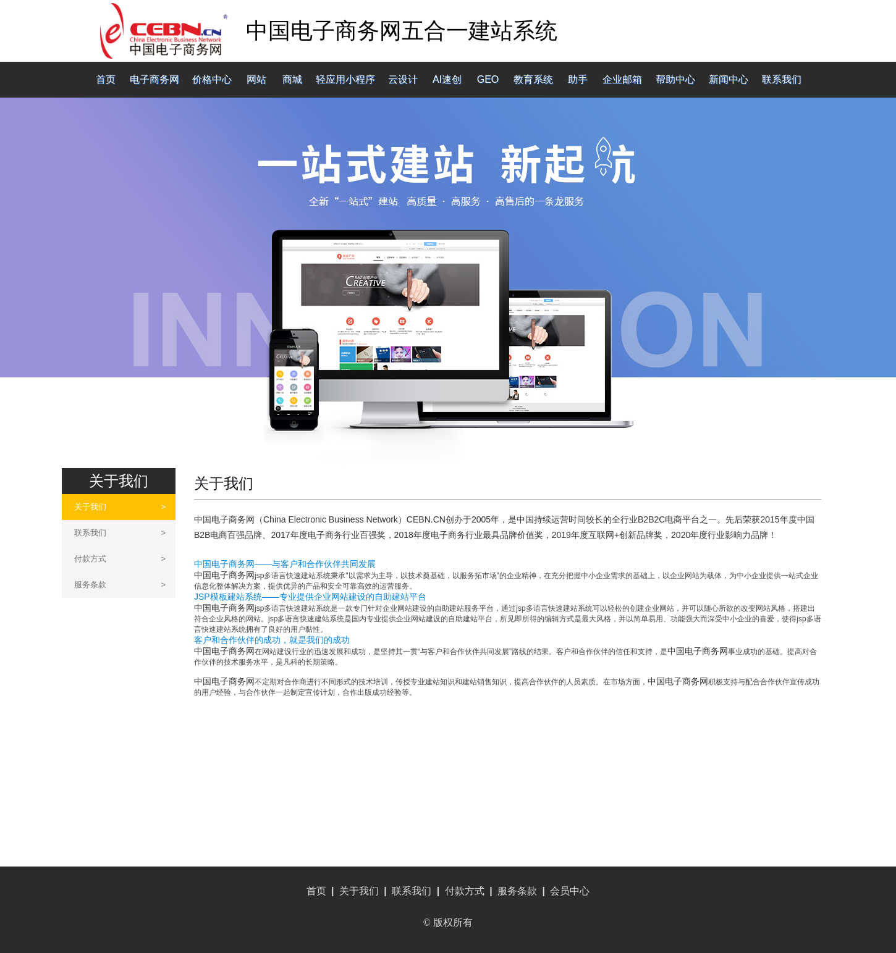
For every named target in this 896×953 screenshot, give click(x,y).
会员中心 (570, 891)
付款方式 (120, 558)
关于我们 (120, 506)
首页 (106, 79)
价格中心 (212, 79)
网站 (256, 79)
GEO (488, 79)
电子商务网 (154, 79)
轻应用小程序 (345, 79)
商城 (292, 79)
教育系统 (533, 79)
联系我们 (781, 79)
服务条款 (120, 584)
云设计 (403, 79)
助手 (578, 79)
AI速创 (447, 79)
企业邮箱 (622, 79)
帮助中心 (675, 79)
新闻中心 (728, 79)
